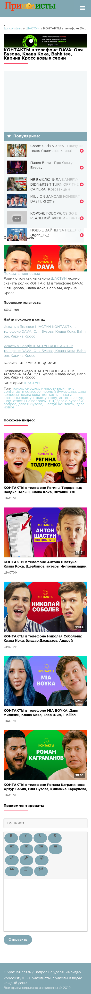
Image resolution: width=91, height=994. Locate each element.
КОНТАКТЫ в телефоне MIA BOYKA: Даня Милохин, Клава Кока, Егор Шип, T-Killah (41, 713)
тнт (51, 401)
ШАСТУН (59, 278)
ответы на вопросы (30, 401)
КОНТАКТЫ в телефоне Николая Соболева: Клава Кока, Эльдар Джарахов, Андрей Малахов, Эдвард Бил (43, 639)
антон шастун (71, 398)
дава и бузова (30, 404)
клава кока (30, 394)
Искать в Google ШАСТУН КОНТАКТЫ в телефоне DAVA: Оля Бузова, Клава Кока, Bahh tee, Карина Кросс (45, 351)
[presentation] (11, 838)
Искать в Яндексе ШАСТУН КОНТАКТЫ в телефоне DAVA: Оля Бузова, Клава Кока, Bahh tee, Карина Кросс (45, 331)
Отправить (17, 939)
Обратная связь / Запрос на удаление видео (42, 972)
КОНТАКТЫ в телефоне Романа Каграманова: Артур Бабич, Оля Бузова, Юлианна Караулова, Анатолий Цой (45, 787)
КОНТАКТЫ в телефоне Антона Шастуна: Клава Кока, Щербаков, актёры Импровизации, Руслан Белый (45, 565)
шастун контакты (59, 404)
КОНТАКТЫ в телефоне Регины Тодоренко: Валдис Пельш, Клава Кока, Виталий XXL (43, 490)
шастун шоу (46, 398)
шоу (7, 401)
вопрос (10, 404)
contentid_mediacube (22, 391)
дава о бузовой (70, 401)
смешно (32, 388)
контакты (50, 394)
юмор (18, 388)
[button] (11, 838)
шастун (67, 394)
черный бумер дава (59, 391)
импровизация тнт (57, 388)
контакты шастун (19, 398)
